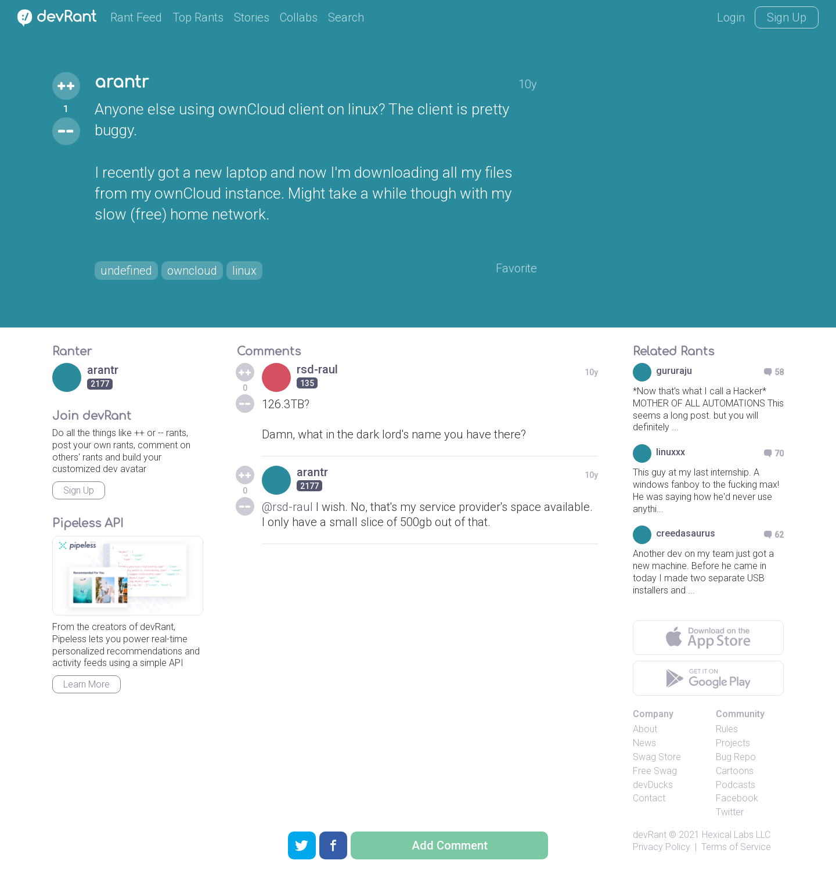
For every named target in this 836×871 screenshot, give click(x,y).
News (644, 742)
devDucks (653, 784)
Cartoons (735, 770)
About (645, 729)
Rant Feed (136, 17)
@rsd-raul (287, 507)
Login (731, 17)
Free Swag (655, 770)
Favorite (516, 268)
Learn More (86, 684)
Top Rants (198, 17)
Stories (251, 17)
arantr (122, 82)
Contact (649, 798)
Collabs (299, 17)
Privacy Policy (661, 846)
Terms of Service (736, 846)
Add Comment (450, 845)
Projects (733, 742)
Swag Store (657, 756)
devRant (649, 834)
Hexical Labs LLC (736, 834)
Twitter (730, 812)
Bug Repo (736, 756)
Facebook (737, 798)
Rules (727, 729)
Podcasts (735, 784)
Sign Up (786, 17)
